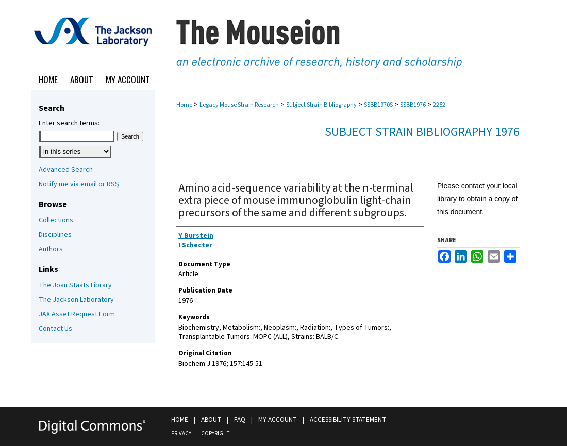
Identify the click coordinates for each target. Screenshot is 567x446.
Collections (56, 220)
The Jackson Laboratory (76, 300)
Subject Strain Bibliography (321, 104)
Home (184, 104)
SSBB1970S (378, 104)
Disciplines (55, 235)
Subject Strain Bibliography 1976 (422, 132)
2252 (439, 104)
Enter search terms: (69, 123)
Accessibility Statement (348, 419)
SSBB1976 (413, 104)
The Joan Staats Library (75, 285)
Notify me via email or (79, 184)
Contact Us (55, 328)
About (211, 419)
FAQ (239, 419)
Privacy (181, 433)
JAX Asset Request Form (77, 314)
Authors (51, 249)
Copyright (215, 433)
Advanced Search (66, 170)
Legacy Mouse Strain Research (239, 104)
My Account (277, 419)
